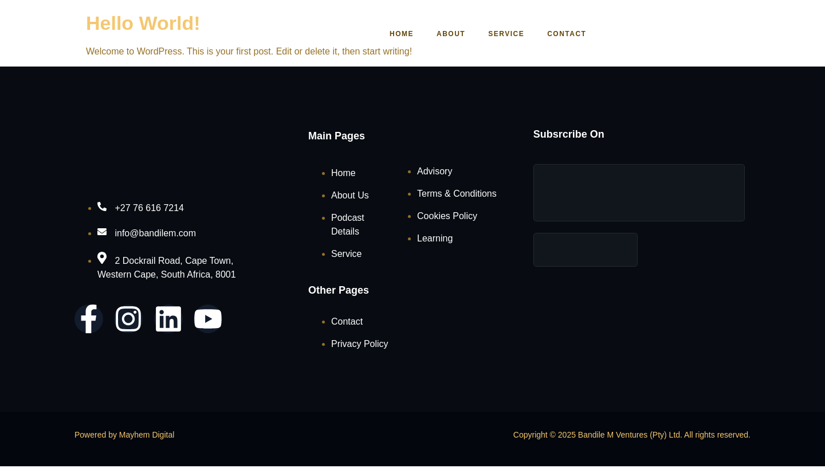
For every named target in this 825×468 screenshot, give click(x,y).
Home (395, 33)
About (444, 33)
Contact (559, 33)
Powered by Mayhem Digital (124, 435)
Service (499, 33)
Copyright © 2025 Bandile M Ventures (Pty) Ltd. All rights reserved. (632, 435)
